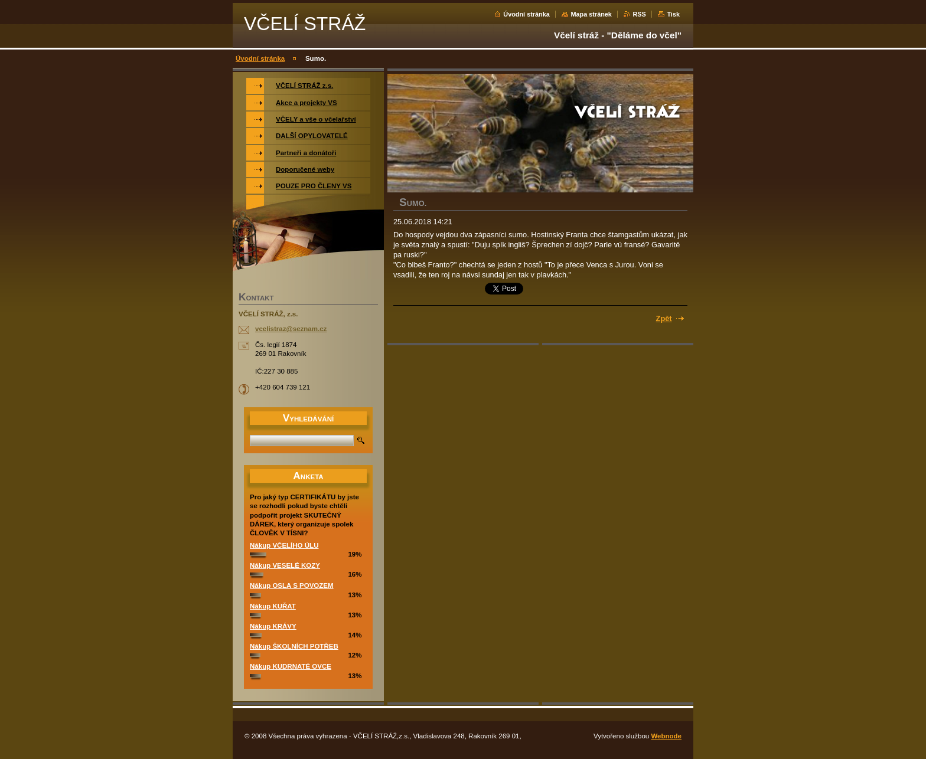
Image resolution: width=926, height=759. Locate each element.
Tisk (673, 14)
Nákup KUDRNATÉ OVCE (290, 666)
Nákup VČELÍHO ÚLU (284, 545)
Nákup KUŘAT (273, 606)
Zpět (664, 318)
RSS (638, 14)
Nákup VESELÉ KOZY (285, 565)
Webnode (666, 736)
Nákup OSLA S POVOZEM (292, 585)
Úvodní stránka (526, 14)
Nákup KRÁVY (273, 626)
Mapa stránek (591, 14)
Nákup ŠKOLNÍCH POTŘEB (294, 646)
